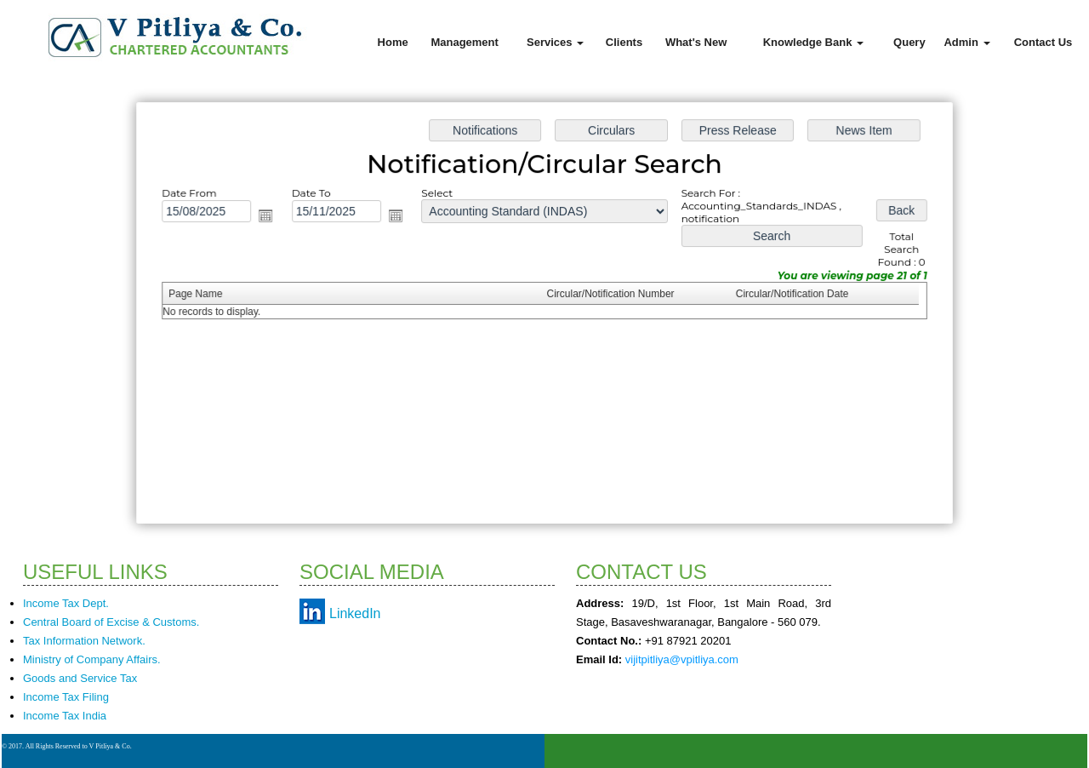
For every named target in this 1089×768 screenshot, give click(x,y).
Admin (966, 42)
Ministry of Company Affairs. (92, 659)
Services (555, 42)
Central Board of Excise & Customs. (111, 622)
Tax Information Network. (84, 640)
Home (393, 42)
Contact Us (1043, 42)
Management (464, 42)
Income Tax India (64, 715)
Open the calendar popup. (270, 217)
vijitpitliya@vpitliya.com (681, 659)
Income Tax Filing (66, 697)
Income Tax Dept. (66, 603)
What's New (696, 42)
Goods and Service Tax (80, 678)
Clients (624, 42)
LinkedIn (355, 613)
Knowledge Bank (813, 42)
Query (909, 42)
